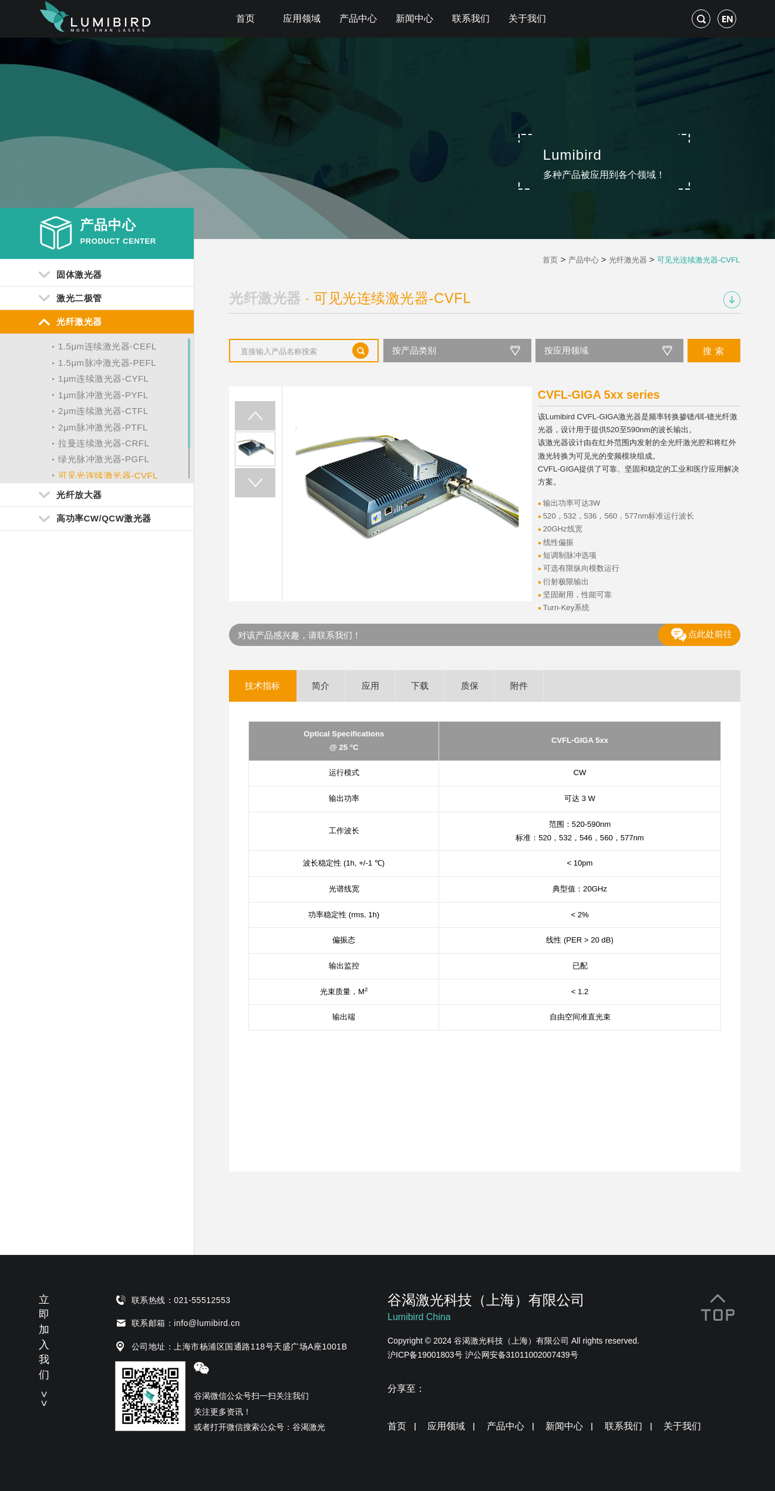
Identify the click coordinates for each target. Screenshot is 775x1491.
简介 (320, 686)
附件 (519, 686)
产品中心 (358, 18)
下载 (420, 686)
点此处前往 (701, 634)
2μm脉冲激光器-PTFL (103, 427)
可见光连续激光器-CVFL (108, 475)
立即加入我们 (44, 1349)
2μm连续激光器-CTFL (103, 411)
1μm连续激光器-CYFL (103, 378)
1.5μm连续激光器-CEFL (107, 346)
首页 (245, 18)
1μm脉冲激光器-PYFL (103, 395)
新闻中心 (414, 18)
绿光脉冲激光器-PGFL (103, 459)
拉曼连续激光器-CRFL (103, 443)
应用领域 (302, 18)
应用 (370, 686)
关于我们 (527, 18)
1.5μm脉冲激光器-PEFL (107, 363)
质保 (470, 686)
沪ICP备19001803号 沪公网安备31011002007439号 (483, 1354)
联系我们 (471, 18)
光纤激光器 (628, 259)
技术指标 (262, 686)
